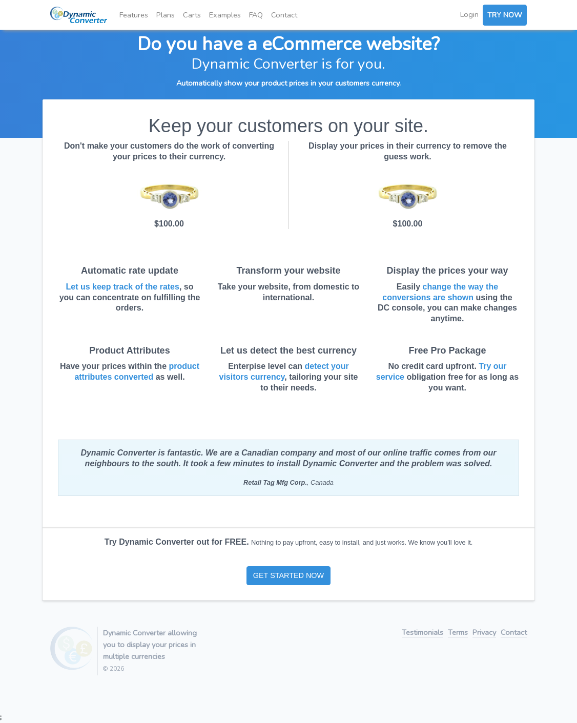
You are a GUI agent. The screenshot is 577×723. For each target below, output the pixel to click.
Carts (192, 15)
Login (469, 14)
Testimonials (422, 633)
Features (133, 15)
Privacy (484, 633)
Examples (225, 15)
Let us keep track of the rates (122, 286)
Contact (284, 15)
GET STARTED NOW (288, 575)
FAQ (256, 15)
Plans (165, 15)
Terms (458, 633)
